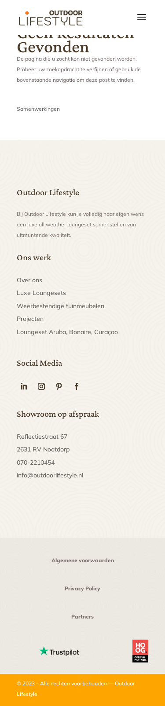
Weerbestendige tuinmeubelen (60, 306)
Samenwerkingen (38, 109)
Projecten (30, 319)
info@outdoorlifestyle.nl (50, 475)
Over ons (29, 280)
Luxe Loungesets (41, 293)
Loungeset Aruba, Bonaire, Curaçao (67, 332)
